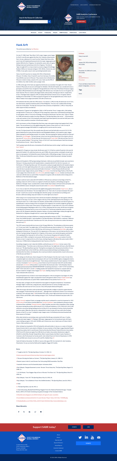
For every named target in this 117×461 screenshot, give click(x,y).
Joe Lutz (57, 173)
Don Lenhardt (51, 185)
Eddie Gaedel (66, 277)
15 (53, 338)
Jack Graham (46, 171)
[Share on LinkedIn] (29, 412)
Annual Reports (58, 445)
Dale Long (57, 237)
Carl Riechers (35, 49)
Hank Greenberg (32, 263)
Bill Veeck (56, 244)
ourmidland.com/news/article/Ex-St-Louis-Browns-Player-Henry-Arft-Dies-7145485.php (43, 398)
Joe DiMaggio (27, 136)
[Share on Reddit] (35, 412)
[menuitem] (74, 4)
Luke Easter (26, 264)
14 (32, 319)
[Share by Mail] (41, 412)
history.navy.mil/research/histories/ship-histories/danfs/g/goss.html (36, 355)
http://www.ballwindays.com (58, 401)
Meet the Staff (58, 440)
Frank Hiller (54, 138)
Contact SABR (58, 450)
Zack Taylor (19, 147)
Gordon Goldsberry (48, 302)
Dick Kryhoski (20, 302)
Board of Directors (58, 442)
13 (34, 293)
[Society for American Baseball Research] (28, 6)
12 (35, 268)
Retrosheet (82, 80)
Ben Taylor (43, 270)
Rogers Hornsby (20, 300)
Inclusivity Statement (58, 448)
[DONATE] (88, 443)
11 (31, 254)
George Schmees (36, 304)
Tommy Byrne (27, 138)
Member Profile (74, 4)
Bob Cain (62, 279)
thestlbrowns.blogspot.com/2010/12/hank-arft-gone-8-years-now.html (38, 395)
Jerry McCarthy (40, 173)
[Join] (88, 427)
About (58, 434)
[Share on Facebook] (18, 412)
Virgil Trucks (64, 188)
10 (25, 222)
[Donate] (74, 427)
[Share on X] (24, 412)
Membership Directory (95, 4)
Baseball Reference (84, 77)
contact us (92, 86)
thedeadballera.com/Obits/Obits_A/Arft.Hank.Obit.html (34, 401)
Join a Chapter (84, 4)
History (58, 437)
